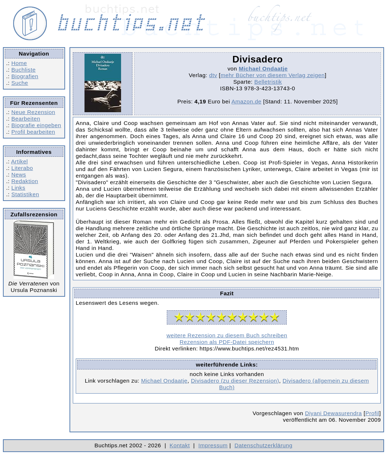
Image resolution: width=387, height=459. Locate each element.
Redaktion (24, 181)
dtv (213, 75)
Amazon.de (247, 101)
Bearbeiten (25, 118)
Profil (372, 413)
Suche (19, 83)
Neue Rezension (33, 112)
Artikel (19, 161)
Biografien (24, 76)
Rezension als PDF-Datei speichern (227, 342)
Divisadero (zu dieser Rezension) (235, 381)
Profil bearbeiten (33, 132)
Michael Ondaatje (263, 68)
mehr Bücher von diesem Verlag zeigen (273, 75)
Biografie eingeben (36, 125)
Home (19, 63)
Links (18, 188)
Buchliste (23, 70)
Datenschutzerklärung (263, 445)
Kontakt (180, 445)
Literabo (22, 168)
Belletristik (268, 82)
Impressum (213, 445)
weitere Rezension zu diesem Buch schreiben (226, 335)
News (18, 174)
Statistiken (25, 194)
